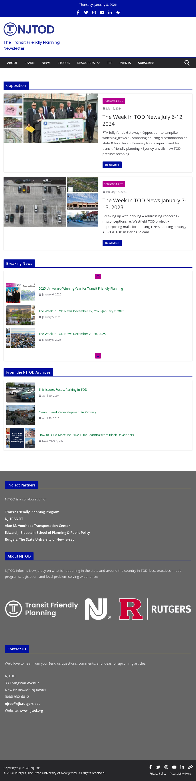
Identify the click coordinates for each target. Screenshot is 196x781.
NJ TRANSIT (14, 518)
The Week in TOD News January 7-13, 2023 (144, 204)
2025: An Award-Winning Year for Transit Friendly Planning (81, 288)
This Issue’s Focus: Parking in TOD (63, 389)
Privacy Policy (157, 773)
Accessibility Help (180, 773)
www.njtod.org (31, 710)
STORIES (64, 63)
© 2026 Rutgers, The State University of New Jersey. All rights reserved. (54, 773)
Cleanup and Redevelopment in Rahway (67, 412)
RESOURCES (86, 63)
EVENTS (125, 63)
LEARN (30, 63)
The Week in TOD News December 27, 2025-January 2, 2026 (81, 311)
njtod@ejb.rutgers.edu (23, 703)
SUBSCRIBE (146, 63)
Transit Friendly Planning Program (32, 512)
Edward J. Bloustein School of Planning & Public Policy (47, 532)
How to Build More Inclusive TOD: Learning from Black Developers (86, 435)
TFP (109, 63)
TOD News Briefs (113, 100)
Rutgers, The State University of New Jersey (39, 539)
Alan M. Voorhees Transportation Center (37, 525)
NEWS (46, 63)
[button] (97, 63)
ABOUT (12, 63)
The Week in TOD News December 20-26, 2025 (72, 334)
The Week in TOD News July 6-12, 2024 (143, 120)
